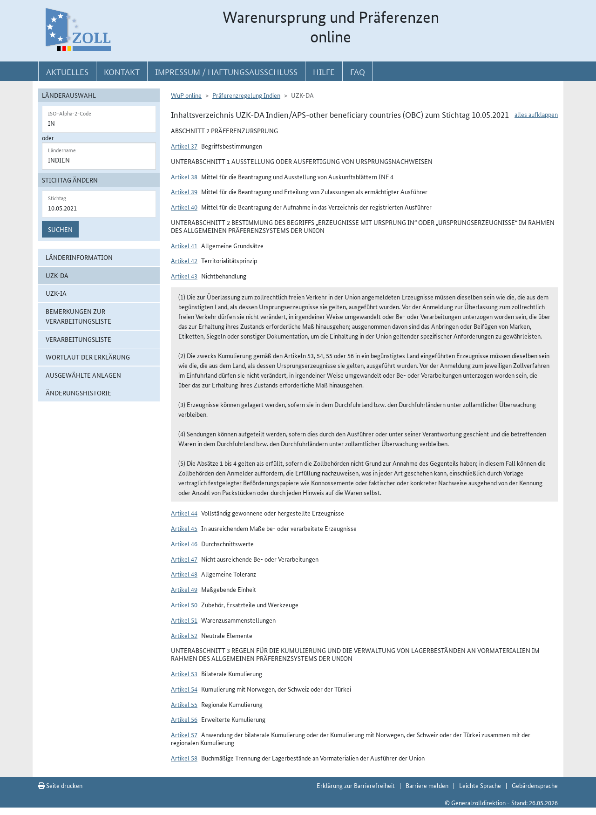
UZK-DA (57, 275)
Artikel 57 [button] (184, 734)
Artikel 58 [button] (184, 757)
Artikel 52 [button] (184, 635)
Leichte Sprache (480, 785)
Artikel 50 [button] (184, 604)
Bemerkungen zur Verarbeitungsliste (78, 316)
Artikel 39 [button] (184, 191)
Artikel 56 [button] (184, 719)
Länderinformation (79, 257)
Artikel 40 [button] (184, 206)
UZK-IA (56, 293)
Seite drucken (60, 785)
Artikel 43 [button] (184, 275)
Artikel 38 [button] (184, 176)
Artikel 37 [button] (184, 145)
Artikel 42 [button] (184, 260)
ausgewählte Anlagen (83, 375)
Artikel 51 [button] (184, 620)
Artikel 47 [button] (184, 559)
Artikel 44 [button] (184, 512)
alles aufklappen (536, 114)
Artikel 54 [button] (184, 688)
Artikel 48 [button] (184, 573)
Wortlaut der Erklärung (88, 356)
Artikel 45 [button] (184, 528)
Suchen (60, 229)
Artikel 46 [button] (184, 543)
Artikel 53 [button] (184, 673)
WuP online (186, 95)
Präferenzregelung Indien (246, 95)
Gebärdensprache (535, 785)
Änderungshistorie (78, 392)
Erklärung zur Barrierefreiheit (356, 785)
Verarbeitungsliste (78, 339)
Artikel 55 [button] (184, 704)
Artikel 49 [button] (184, 589)
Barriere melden (427, 785)
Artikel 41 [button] (184, 245)
